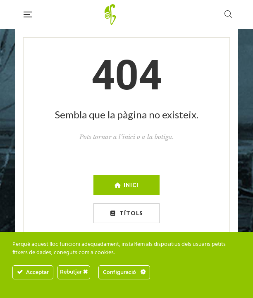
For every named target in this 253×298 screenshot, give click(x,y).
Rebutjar (74, 272)
